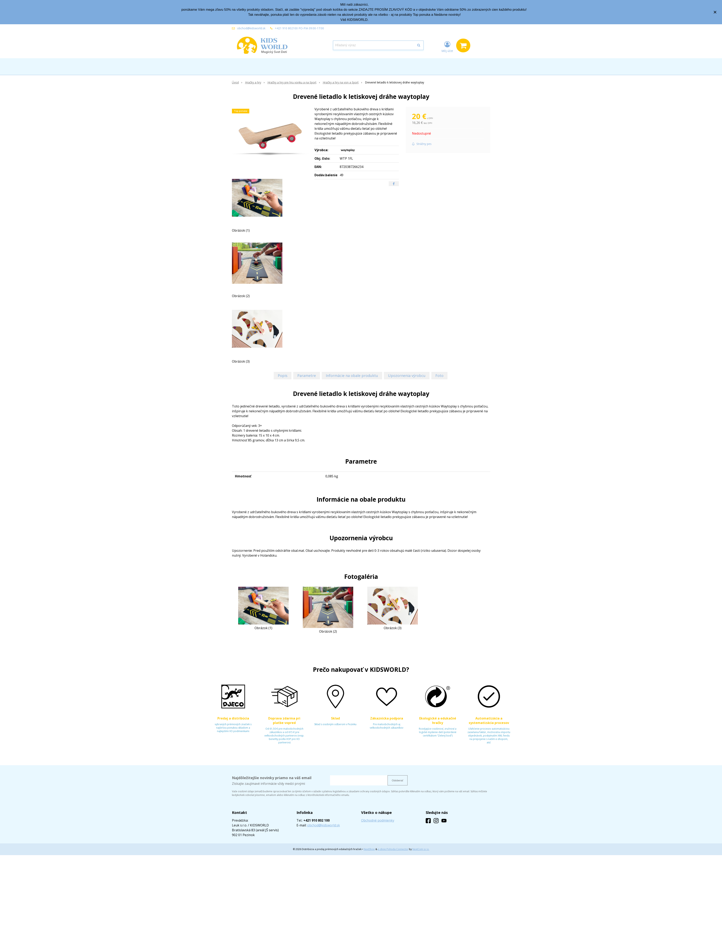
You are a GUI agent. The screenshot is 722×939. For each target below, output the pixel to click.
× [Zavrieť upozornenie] (715, 12)
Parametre (306, 375)
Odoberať (397, 780)
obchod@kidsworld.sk (251, 28)
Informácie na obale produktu (352, 375)
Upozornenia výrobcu (406, 375)
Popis (282, 375)
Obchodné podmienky (377, 820)
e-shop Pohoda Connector (393, 849)
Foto (439, 375)
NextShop (369, 849)
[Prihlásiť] (447, 46)
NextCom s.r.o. (420, 849)
